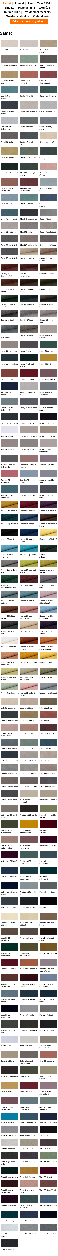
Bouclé (19, 3)
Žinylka (9, 7)
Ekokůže (44, 7)
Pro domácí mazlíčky (37, 12)
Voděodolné (41, 16)
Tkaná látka (44, 3)
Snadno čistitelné (17, 16)
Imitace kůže (12, 12)
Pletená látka (26, 7)
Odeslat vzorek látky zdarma (29, 21)
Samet (6, 3)
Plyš (30, 3)
